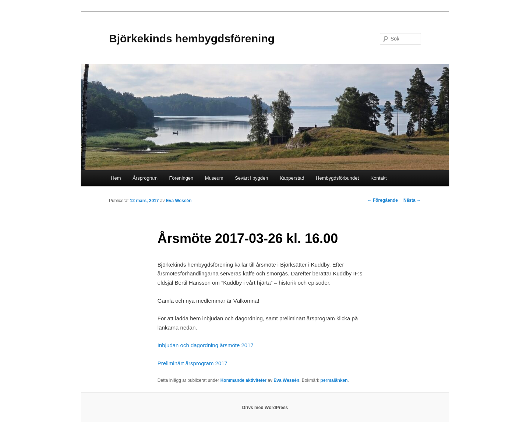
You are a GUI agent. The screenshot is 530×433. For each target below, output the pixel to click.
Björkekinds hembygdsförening (192, 38)
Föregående (382, 200)
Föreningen (181, 178)
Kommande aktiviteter (243, 380)
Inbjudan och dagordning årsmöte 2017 (206, 345)
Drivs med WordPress (265, 407)
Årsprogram (145, 178)
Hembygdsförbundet (337, 178)
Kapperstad (292, 178)
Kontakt (379, 178)
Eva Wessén (179, 200)
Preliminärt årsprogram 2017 (192, 363)
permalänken (334, 380)
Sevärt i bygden (251, 178)
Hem (116, 178)
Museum (214, 178)
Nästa (412, 200)
